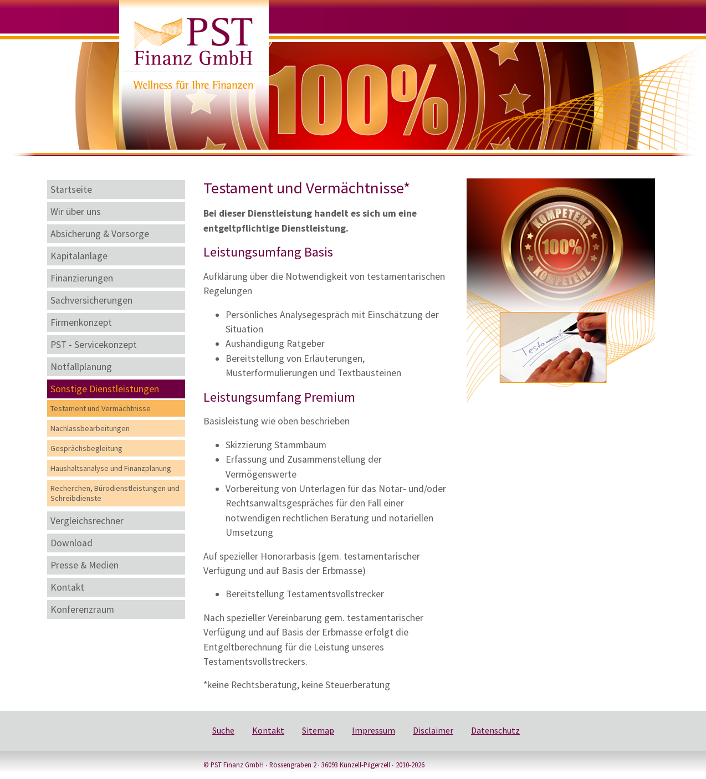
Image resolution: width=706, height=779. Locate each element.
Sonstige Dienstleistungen (104, 389)
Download (71, 543)
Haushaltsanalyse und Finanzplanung (110, 468)
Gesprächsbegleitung (86, 448)
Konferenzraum (82, 609)
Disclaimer (433, 730)
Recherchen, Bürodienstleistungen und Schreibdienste (115, 493)
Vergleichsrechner (87, 521)
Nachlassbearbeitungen (90, 428)
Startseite (71, 189)
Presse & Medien (84, 565)
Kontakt (67, 587)
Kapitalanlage (79, 256)
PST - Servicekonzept (93, 345)
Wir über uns (75, 212)
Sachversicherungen (91, 300)
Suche (223, 730)
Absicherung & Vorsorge (99, 234)
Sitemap (318, 730)
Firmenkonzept (81, 322)
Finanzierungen (81, 278)
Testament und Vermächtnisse (100, 408)
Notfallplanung (81, 367)
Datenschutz (495, 730)
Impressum (373, 730)
